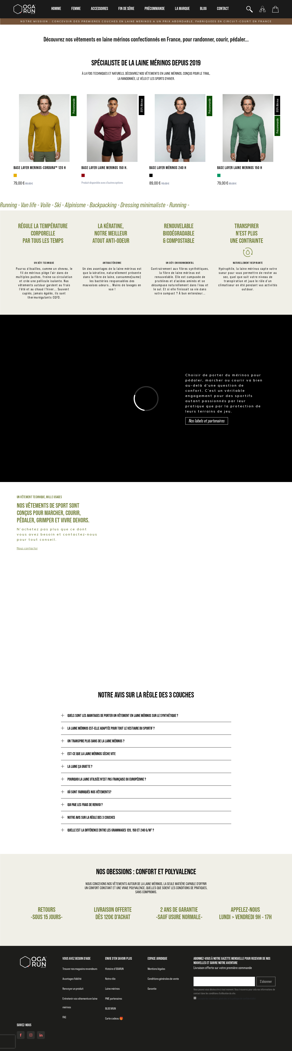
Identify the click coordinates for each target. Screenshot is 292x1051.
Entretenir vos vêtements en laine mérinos (79, 1003)
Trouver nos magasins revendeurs (79, 968)
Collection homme (31, 545)
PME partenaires (113, 998)
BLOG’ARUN (110, 1008)
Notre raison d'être (216, 644)
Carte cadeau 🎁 (114, 1018)
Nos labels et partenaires (207, 421)
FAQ (64, 1017)
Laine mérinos (112, 988)
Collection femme (176, 545)
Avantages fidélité (71, 978)
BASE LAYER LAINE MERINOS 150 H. (104, 167)
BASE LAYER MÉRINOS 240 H (167, 167)
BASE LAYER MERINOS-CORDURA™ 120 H (40, 167)
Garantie (152, 988)
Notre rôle (110, 978)
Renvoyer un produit (72, 988)
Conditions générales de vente (163, 978)
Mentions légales (156, 968)
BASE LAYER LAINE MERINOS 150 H (239, 167)
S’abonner (266, 981)
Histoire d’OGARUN (114, 968)
